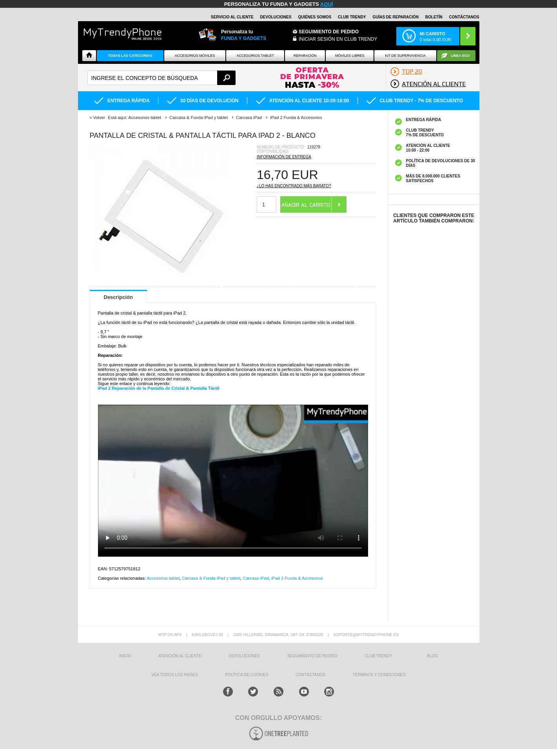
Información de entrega (284, 157)
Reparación (305, 56)
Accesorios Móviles (195, 56)
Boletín (434, 17)
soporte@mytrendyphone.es (366, 635)
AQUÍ (326, 4)
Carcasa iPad (256, 578)
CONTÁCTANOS (464, 17)
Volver (99, 117)
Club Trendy (352, 17)
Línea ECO (460, 56)
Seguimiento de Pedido (329, 31)
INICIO (125, 656)
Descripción (118, 297)
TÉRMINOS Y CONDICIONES (379, 675)
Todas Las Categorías (130, 56)
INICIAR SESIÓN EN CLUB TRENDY (338, 39)
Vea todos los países (174, 675)
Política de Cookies (246, 675)
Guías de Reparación (395, 17)
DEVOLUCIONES (275, 17)
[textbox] (161, 78)
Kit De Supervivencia (405, 56)
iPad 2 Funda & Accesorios (297, 578)
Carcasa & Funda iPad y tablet (211, 578)
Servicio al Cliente (232, 17)
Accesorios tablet (255, 56)
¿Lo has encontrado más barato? (294, 186)
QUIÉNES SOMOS (314, 17)
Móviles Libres (350, 56)
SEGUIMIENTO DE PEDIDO (312, 656)
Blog (432, 656)
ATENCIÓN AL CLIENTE (179, 656)
